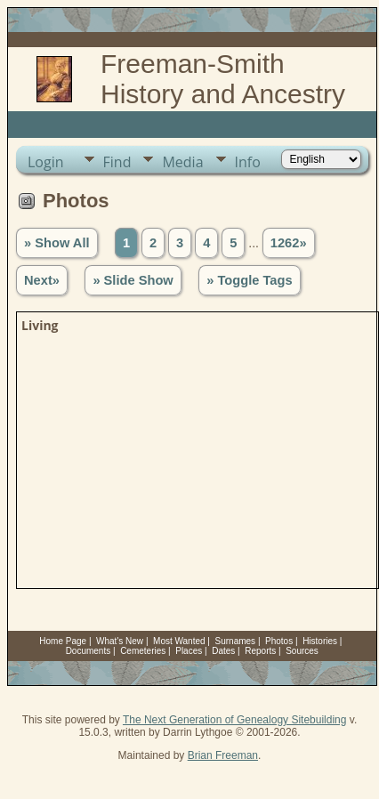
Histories (319, 641)
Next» (42, 280)
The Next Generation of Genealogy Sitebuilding (235, 720)
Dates (223, 651)
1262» (288, 243)
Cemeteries (142, 651)
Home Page (62, 641)
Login (46, 162)
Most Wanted (179, 641)
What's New (119, 641)
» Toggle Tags (249, 280)
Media (182, 162)
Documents (88, 651)
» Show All (57, 243)
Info (248, 162)
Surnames (235, 641)
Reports (260, 651)
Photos (279, 641)
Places (188, 651)
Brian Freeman (223, 755)
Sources (302, 651)
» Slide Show (133, 280)
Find (117, 162)
